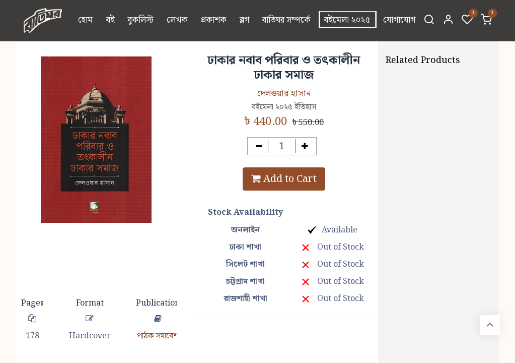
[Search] (428, 21)
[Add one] (305, 146)
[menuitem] (85, 20)
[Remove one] (259, 146)
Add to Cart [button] (284, 179)
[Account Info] (448, 21)
